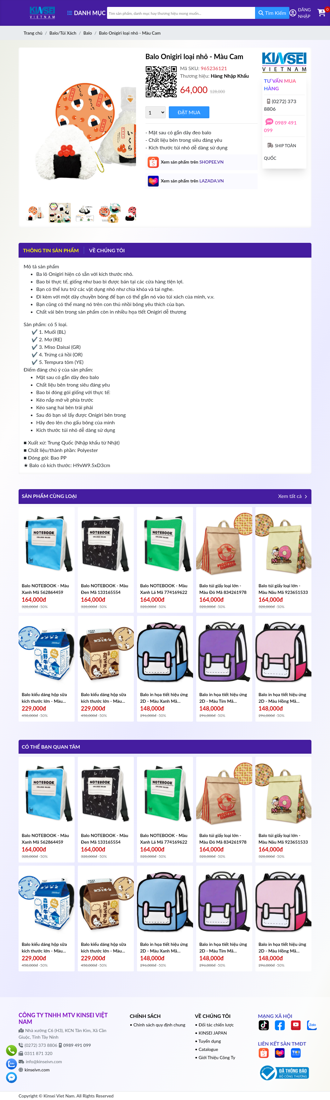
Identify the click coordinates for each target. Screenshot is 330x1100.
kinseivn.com (37, 1069)
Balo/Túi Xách (62, 33)
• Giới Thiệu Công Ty (215, 1057)
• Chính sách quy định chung (157, 1024)
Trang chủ (33, 33)
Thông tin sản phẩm (51, 250)
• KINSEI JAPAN (211, 1033)
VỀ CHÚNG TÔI (107, 250)
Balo (87, 33)
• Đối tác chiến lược (214, 1024)
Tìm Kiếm (272, 13)
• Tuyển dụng (208, 1041)
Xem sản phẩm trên (192, 162)
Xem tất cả (293, 497)
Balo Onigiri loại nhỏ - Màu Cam (130, 33)
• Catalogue (206, 1049)
